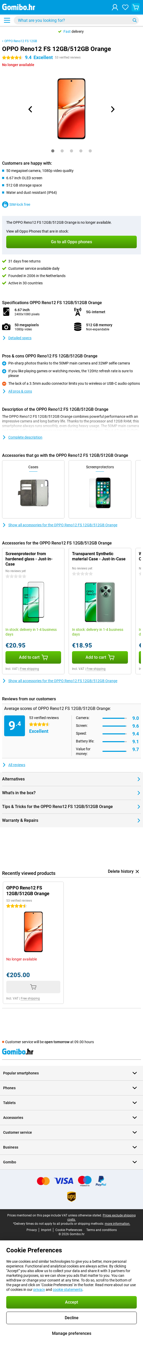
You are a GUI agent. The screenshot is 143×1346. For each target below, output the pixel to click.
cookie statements (67, 1289)
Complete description (22, 437)
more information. (117, 1224)
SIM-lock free (16, 204)
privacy (39, 1289)
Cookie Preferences (68, 1230)
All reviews (13, 765)
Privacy (32, 1230)
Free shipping (29, 669)
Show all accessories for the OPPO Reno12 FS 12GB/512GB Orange (59, 525)
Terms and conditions (101, 1230)
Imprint (46, 1230)
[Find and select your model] (76, 20)
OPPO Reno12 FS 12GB (20, 41)
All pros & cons (17, 391)
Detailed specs (16, 338)
